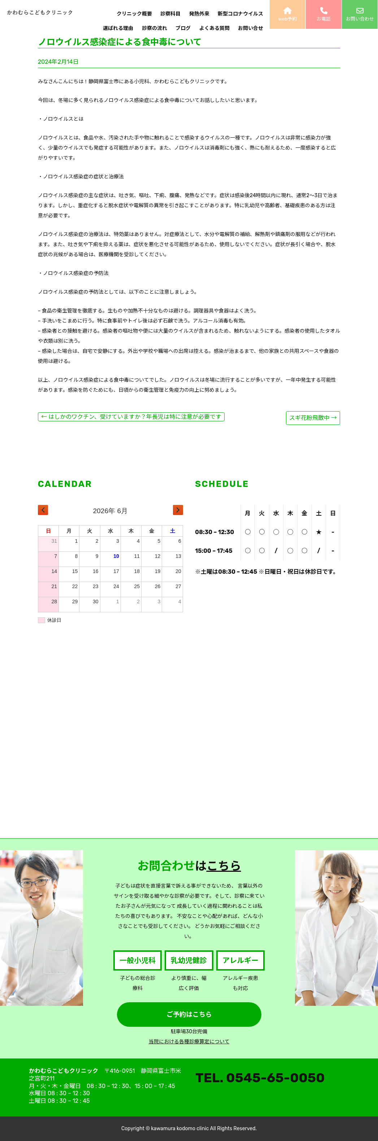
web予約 (287, 14)
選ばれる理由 (118, 28)
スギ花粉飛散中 (313, 417)
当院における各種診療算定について (189, 1042)
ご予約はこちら (189, 1014)
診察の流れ (154, 28)
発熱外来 (199, 14)
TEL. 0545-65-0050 (260, 1077)
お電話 (324, 14)
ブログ (183, 28)
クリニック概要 (134, 14)
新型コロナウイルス (240, 14)
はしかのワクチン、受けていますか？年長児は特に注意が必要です (131, 416)
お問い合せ (250, 28)
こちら (224, 866)
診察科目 (170, 14)
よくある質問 (214, 28)
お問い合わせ (360, 14)
